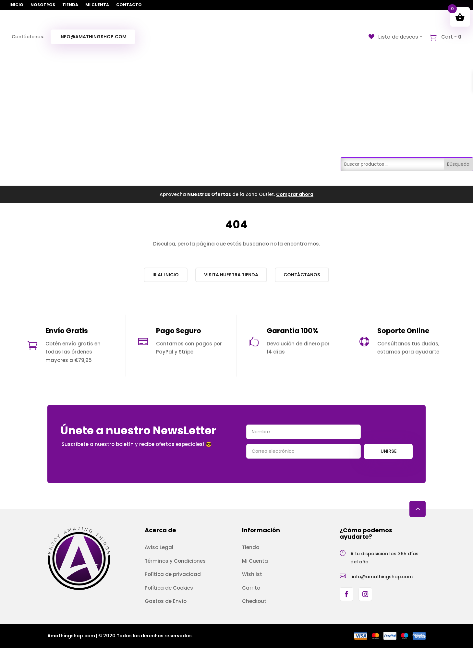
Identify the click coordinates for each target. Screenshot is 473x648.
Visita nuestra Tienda (231, 274)
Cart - (450, 36)
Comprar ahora (294, 194)
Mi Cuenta (97, 5)
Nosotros (42, 5)
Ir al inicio (165, 274)
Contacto (129, 5)
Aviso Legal (159, 547)
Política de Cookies (169, 587)
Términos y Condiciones (175, 561)
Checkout (254, 601)
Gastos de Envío (166, 601)
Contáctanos (302, 274)
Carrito (251, 587)
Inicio (16, 5)
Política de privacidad (173, 574)
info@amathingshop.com (93, 36)
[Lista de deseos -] (395, 36)
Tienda (70, 5)
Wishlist (252, 574)
